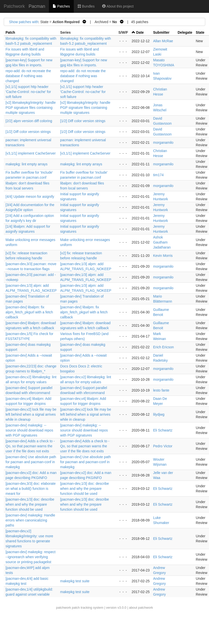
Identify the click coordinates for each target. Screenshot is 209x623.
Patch (10, 32)
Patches (61, 6)
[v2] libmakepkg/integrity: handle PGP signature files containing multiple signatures (31, 108)
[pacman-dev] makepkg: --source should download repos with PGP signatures (29, 430)
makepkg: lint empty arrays (26, 164)
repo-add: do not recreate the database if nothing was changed (28, 76)
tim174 (158, 175)
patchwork (63, 607)
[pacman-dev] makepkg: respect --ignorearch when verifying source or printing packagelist (30, 557)
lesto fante (161, 390)
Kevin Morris (163, 256)
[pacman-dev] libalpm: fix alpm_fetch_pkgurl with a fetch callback (29, 312)
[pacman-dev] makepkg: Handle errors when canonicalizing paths (30, 520)
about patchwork (141, 607)
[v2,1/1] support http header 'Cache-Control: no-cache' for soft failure (28, 92)
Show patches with (23, 22)
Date (140, 32)
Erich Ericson (163, 347)
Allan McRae (163, 41)
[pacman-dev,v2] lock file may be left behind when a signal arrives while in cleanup (31, 414)
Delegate (185, 32)
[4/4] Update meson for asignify (30, 197)
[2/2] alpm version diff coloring (29, 121)
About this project (117, 6)
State (200, 32)
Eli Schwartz (162, 430)
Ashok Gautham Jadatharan (162, 242)
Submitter (161, 32)
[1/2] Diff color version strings (82, 121)
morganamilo (163, 142)
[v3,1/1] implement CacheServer (31, 153)
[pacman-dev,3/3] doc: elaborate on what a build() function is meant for (31, 489)
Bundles (86, 6)
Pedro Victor (162, 446)
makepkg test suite (75, 581)
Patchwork (14, 6)
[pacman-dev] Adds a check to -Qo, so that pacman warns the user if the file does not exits (30, 446)
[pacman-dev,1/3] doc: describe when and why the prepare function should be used (84, 489)
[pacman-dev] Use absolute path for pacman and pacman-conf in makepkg (31, 462)
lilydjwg (158, 414)
